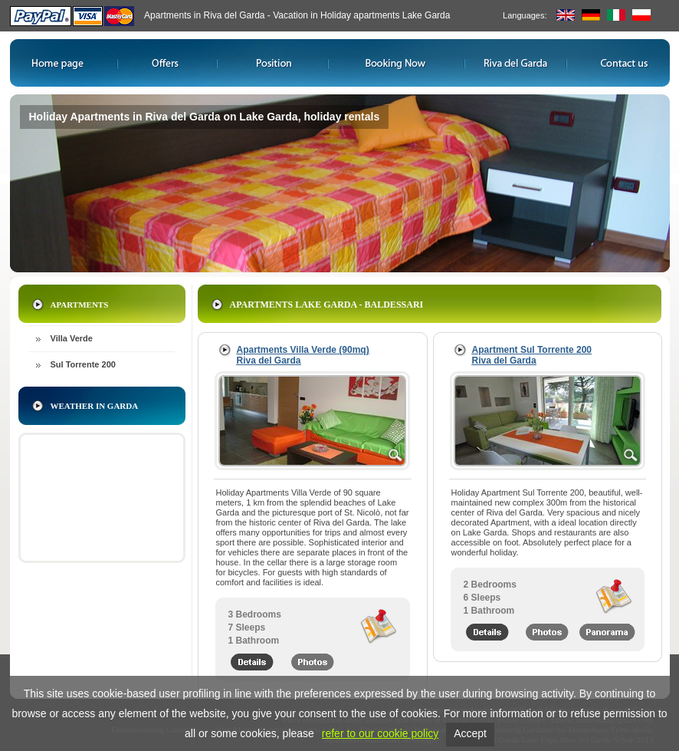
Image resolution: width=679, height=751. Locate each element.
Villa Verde (72, 338)
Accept (470, 733)
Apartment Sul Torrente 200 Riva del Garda (532, 355)
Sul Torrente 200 (83, 364)
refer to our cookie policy (380, 733)
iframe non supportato (102, 497)
